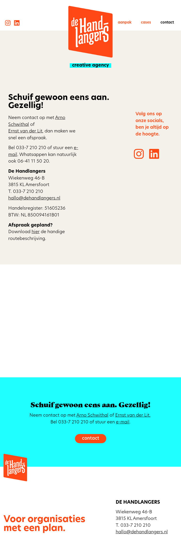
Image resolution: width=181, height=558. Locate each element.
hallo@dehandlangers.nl (34, 198)
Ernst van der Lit (25, 131)
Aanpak (125, 22)
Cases (146, 22)
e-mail (122, 422)
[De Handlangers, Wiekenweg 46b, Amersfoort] (90, 320)
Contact (167, 22)
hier (36, 232)
